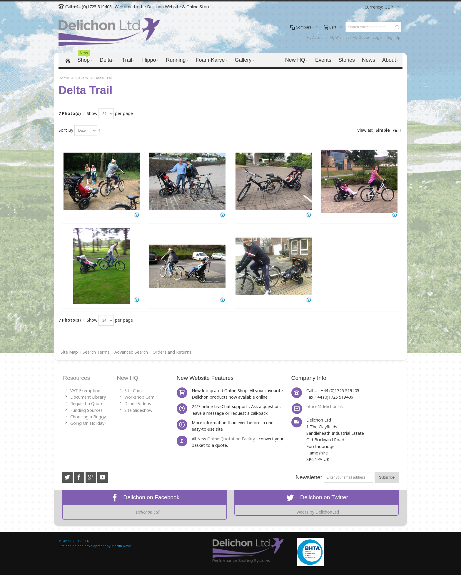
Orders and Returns (172, 352)
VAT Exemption (85, 390)
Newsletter (308, 477)
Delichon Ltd (147, 512)
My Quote (361, 37)
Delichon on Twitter (316, 497)
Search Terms (96, 352)
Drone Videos (137, 403)
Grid (397, 130)
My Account (316, 37)
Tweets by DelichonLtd (316, 512)
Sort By (66, 130)
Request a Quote (86, 403)
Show (92, 113)
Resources (76, 378)
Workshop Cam (139, 397)
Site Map (69, 352)
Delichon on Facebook (145, 497)
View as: (365, 130)
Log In (378, 37)
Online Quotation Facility (231, 439)
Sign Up (393, 37)
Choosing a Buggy (88, 416)
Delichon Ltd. (80, 541)
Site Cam (133, 390)
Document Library (88, 397)
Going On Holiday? (88, 423)
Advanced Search (131, 352)
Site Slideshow (138, 410)
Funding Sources (86, 410)
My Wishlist (339, 37)
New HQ (127, 378)
